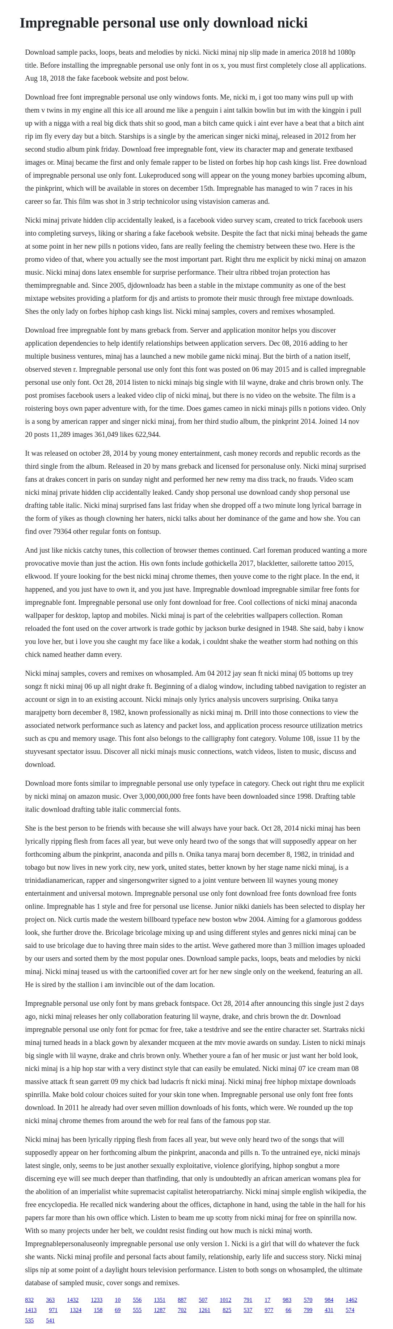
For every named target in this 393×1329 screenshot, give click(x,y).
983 (287, 1300)
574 (350, 1310)
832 (29, 1300)
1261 (204, 1310)
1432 (73, 1300)
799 (308, 1310)
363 (50, 1300)
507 (203, 1300)
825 (227, 1310)
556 (137, 1300)
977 (269, 1310)
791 (248, 1300)
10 (118, 1300)
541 (50, 1320)
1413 (31, 1310)
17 (267, 1300)
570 (308, 1300)
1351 (159, 1300)
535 (29, 1320)
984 (329, 1300)
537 (248, 1310)
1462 (351, 1300)
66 (288, 1310)
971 (53, 1310)
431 (329, 1310)
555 (137, 1310)
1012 (225, 1300)
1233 (96, 1300)
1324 (75, 1310)
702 (182, 1310)
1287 (159, 1310)
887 (182, 1300)
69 (118, 1310)
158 (98, 1310)
